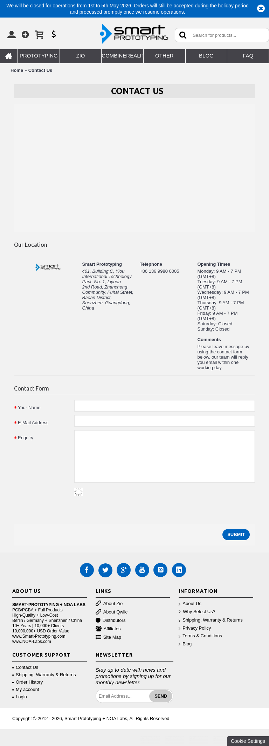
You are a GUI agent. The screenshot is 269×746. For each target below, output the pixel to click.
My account (25, 689)
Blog (185, 644)
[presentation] (127, 501)
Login (19, 696)
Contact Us (40, 70)
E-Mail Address (33, 422)
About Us (190, 604)
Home (17, 70)
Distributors (111, 621)
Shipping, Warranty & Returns (210, 620)
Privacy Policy (195, 628)
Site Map (108, 637)
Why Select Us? (197, 612)
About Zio (109, 604)
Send (160, 696)
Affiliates (108, 629)
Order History (27, 682)
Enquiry (25, 437)
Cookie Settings (248, 741)
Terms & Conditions (200, 636)
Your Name (29, 407)
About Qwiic (111, 612)
